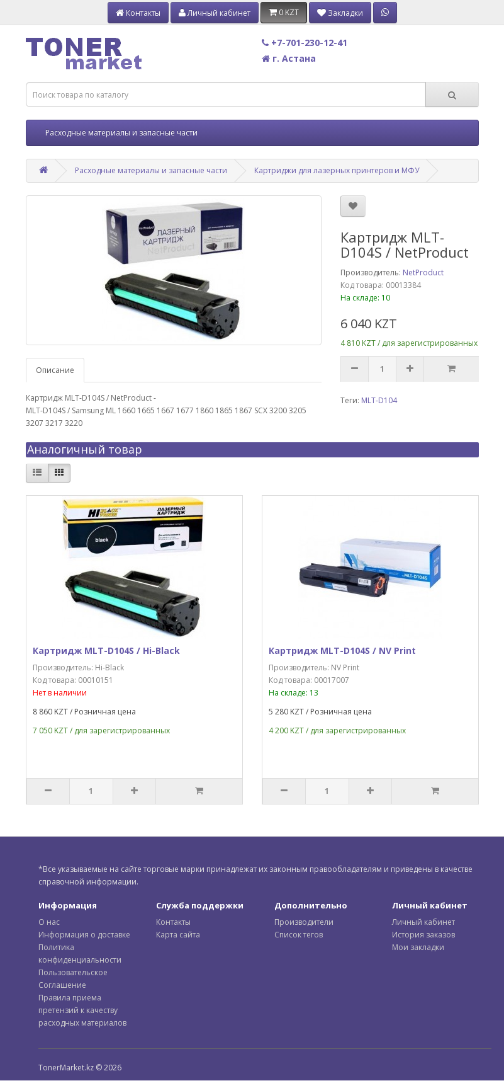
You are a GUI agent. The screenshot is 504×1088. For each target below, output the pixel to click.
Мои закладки (418, 947)
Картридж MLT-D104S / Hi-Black (106, 650)
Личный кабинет (423, 922)
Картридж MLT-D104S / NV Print (342, 650)
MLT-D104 (379, 400)
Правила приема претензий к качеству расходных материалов (82, 1010)
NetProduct (423, 272)
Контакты (173, 922)
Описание (55, 370)
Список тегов (298, 934)
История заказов (423, 934)
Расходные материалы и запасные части (121, 132)
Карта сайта (178, 934)
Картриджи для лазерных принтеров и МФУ (336, 170)
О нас (49, 922)
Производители (303, 922)
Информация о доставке (84, 934)
